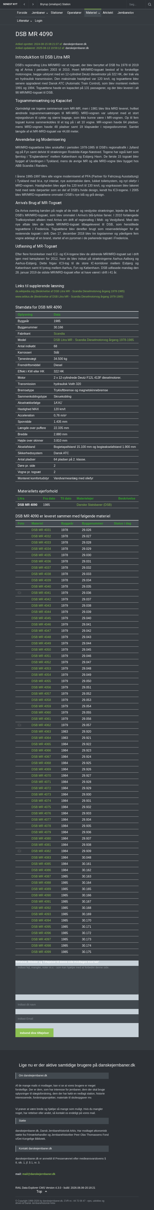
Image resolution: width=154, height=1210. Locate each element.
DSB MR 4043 (41, 605)
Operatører (74, 12)
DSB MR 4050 (41, 649)
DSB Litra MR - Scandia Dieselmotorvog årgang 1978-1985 (94, 340)
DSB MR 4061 (41, 718)
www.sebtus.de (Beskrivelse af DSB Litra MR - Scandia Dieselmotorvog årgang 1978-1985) (69, 296)
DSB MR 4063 (41, 731)
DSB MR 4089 (41, 889)
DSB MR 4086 (41, 870)
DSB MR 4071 (41, 781)
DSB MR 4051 (41, 656)
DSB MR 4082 (41, 851)
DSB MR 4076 (41, 813)
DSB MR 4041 (41, 592)
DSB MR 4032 (41, 536)
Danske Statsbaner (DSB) (94, 504)
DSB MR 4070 (41, 775)
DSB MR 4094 (41, 920)
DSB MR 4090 (41, 895)
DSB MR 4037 (41, 567)
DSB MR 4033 (41, 542)
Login (38, 20)
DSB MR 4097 (41, 939)
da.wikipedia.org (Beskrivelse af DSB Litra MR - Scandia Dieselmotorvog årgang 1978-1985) (70, 291)
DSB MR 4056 (41, 687)
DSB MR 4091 (41, 901)
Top (39, 1191)
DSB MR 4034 (41, 548)
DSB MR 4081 (41, 844)
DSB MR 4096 (41, 933)
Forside (22, 12)
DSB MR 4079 (41, 832)
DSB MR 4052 (41, 662)
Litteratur (23, 20)
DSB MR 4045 (41, 618)
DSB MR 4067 (41, 756)
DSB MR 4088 (41, 882)
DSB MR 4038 (41, 574)
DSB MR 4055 (41, 681)
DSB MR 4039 (41, 580)
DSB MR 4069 (41, 769)
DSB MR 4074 (41, 800)
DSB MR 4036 (41, 561)
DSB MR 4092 (41, 907)
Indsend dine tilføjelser (34, 1032)
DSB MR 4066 (41, 750)
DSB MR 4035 (41, 555)
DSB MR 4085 (41, 863)
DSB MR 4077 (41, 819)
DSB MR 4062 (41, 725)
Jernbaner (38, 12)
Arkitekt (108, 12)
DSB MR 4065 (41, 744)
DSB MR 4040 (41, 586)
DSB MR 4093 (41, 914)
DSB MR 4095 (41, 926)
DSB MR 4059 (41, 706)
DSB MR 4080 (41, 838)
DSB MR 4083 (41, 857)
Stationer (57, 12)
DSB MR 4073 (41, 794)
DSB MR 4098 (41, 945)
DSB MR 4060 (41, 712)
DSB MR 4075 (41, 807)
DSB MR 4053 (41, 668)
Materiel (91, 12)
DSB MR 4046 (41, 624)
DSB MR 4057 (41, 693)
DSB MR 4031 (41, 530)
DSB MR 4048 (41, 637)
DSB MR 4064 (41, 737)
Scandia (59, 333)
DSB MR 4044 (41, 611)
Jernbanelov (125, 12)
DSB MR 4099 (41, 951)
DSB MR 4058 (41, 700)
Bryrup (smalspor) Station (55, 4)
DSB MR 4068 (41, 763)
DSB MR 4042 (41, 599)
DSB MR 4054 (41, 674)
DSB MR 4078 (41, 826)
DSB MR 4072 (41, 788)
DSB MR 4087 (41, 876)
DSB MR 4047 (41, 630)
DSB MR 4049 (41, 643)
